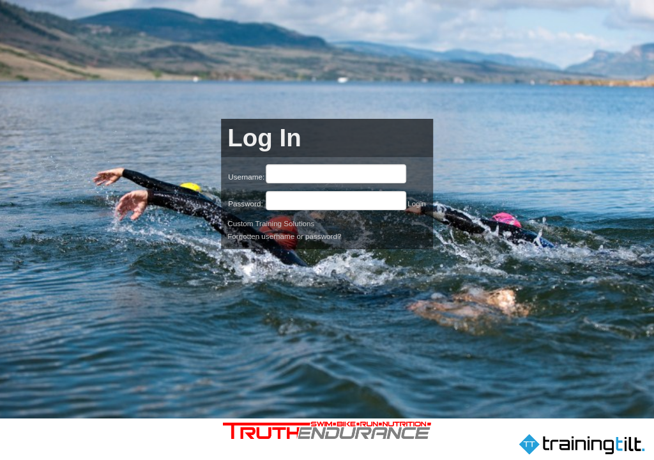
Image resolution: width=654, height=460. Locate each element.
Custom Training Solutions (270, 223)
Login (416, 203)
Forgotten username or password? (284, 236)
